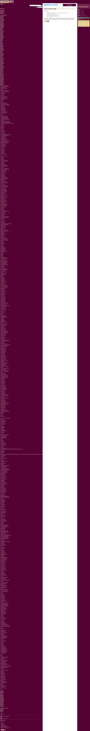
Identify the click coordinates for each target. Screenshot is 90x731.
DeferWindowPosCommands (4, 211)
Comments (2, 721)
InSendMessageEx (3, 421)
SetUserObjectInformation (4, 602)
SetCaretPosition (3, 564)
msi (1, 56)
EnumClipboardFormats (4, 258)
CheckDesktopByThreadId (4, 135)
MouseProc (2, 493)
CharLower (2, 124)
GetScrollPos (2, 380)
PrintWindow (2, 521)
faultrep (2, 31)
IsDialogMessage (3, 435)
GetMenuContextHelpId (4, 345)
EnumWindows (2, 270)
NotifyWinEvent (2, 501)
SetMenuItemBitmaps (3, 585)
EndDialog (2, 252)
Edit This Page (81, 11)
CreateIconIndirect (3, 170)
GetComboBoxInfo (3, 308)
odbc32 (2, 62)
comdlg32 (2, 20)
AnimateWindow (2, 93)
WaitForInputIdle (3, 676)
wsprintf (1, 689)
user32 (2, 84)
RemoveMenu (2, 542)
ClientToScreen (2, 145)
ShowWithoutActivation (4, 624)
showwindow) (2, 621)
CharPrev (1, 128)
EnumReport (2, 267)
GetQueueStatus (3, 373)
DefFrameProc (2, 212)
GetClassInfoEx (2, 296)
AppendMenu (2, 95)
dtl (1, 29)
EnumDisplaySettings (3, 263)
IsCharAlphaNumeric (3, 430)
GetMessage (2, 354)
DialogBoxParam (3, 225)
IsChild (1, 433)
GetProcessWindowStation (4, 371)
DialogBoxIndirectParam (4, 224)
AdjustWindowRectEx (3, 88)
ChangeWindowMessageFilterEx (5, 122)
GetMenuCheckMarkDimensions (5, 344)
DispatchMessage (3, 227)
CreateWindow (2, 175)
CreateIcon (2, 167)
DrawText (1, 245)
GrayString (2, 412)
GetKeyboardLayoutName (4, 332)
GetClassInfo (2, 295)
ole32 (2, 64)
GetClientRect (2, 301)
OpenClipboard (2, 506)
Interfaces (2, 12)
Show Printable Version (83, 15)
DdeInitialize (2, 196)
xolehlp (2, 705)
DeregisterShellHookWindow (4, 216)
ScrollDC (1, 549)
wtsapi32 (2, 704)
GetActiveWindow (3, 288)
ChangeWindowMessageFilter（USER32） (7, 123)
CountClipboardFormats (4, 160)
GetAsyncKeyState (3, 291)
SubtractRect (2, 628)
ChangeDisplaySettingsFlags (4, 119)
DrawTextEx (2, 246)
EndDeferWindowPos (3, 251)
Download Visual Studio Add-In (5, 727)
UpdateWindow (2, 668)
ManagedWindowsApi (3, 472)
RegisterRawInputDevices (4, 536)
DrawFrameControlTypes (4, 240)
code (1, 155)
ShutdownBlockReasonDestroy (5, 626)
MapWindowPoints (3, 476)
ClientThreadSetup (3, 144)
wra (1, 688)
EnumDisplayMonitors (3, 262)
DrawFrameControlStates (4, 239)
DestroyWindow (2, 222)
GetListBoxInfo (2, 341)
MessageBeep (2, 479)
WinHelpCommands (3, 685)
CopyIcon (1, 157)
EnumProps (2, 265)
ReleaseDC (2, 540)
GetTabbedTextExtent (3, 388)
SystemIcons (2, 634)
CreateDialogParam (3, 166)
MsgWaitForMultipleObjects (4, 496)
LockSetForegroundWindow (4, 465)
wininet (2, 697)
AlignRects (2, 89)
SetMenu (1, 581)
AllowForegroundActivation (4, 90)
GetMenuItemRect (3, 351)
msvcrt (2, 58)
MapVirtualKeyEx (3, 475)
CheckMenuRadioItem (3, 138)
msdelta (2, 54)
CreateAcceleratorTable (4, 161)
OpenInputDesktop (3, 509)
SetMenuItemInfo (3, 586)
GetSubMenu (2, 383)
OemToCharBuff (2, 504)
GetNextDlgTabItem (3, 364)
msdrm (2, 55)
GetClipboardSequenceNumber (5, 305)
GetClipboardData (3, 302)
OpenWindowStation (3, 511)
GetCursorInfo (2, 311)
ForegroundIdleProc (3, 282)
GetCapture (2, 292)
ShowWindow (2, 622)
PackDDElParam (3, 512)
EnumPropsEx (2, 266)
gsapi (2, 39)
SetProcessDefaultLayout (4, 589)
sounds (1, 627)
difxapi (2, 27)
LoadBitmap (2, 456)
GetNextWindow (2, 365)
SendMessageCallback (4, 557)
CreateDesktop (2, 164)
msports (2, 57)
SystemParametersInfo (3, 636)
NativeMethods (2, 500)
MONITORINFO (2, 491)
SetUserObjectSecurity (3, 603)
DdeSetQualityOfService (4, 204)
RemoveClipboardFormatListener (5, 541)
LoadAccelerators (3, 455)
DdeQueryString (2, 202)
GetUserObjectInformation (4, 394)
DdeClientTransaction (3, 181)
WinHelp (1, 684)
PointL (1, 517)
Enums (2, 11)
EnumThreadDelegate (3, 268)
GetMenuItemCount (3, 348)
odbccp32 (2, 63)
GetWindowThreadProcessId (4, 411)
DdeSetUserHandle (3, 205)
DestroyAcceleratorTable (4, 217)
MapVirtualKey (2, 474)
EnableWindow (2, 250)
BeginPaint (2, 99)
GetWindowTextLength (3, 410)
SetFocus (1, 576)
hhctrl (2, 40)
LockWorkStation (3, 467)
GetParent (2, 367)
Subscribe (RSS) (4, 718)
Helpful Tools (3, 723)
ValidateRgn (2, 672)
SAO (1, 546)
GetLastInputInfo (3, 339)
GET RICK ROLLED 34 (4, 287)
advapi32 (2, 16)
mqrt (2, 52)
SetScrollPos (2, 596)
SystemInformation (3, 635)
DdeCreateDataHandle (3, 185)
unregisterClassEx (3, 663)
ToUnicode (2, 644)
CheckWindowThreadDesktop (5, 140)
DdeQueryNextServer (3, 201)
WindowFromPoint (3, 679)
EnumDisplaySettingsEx (4, 264)
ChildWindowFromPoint (4, 141)
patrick (1, 514)
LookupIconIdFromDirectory (4, 468)
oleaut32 (2, 66)
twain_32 (2, 81)
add (69, 18)
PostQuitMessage (3, 519)
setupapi (2, 79)
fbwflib (2, 32)
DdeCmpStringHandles (4, 182)
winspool (2, 700)
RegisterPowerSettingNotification (5, 535)
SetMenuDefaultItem (3, 583)
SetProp (1, 592)
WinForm (1, 683)
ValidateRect (2, 671)
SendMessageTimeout (3, 558)
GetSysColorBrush (3, 385)
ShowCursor (2, 617)
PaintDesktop (2, 513)
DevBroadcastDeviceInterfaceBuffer (5, 223)
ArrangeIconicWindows (4, 96)
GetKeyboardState (3, 333)
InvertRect (2, 428)
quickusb (2, 74)
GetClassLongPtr (3, 298)
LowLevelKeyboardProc (4, 470)
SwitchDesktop (2, 631)
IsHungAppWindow (3, 437)
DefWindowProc (2, 214)
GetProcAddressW (3, 369)
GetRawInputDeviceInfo (4, 375)
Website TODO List (4, 726)
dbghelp (2, 23)
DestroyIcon (2, 220)
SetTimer (1, 601)
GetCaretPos (2, 294)
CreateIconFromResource (4, 168)
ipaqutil (2, 710)
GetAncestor (2, 290)
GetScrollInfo (2, 379)
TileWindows (2, 641)
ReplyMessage (2, 544)
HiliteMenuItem (2, 416)
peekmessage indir (3, 515)
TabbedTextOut (2, 638)
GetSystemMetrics (3, 387)
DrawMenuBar (2, 243)
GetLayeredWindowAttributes (5, 340)
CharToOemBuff (2, 131)
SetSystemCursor (3, 599)
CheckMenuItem (3, 137)
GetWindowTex (2, 408)
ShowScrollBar (2, 619)
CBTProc (1, 115)
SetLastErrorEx (2, 579)
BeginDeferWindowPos (4, 98)
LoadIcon (1, 459)
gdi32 (2, 35)
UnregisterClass (2, 662)
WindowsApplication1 (3, 681)
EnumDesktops (2, 259)
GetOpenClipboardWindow (4, 366)
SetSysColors (2, 598)
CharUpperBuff (2, 133)
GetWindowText (2, 409)
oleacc (2, 65)
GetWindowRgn (2, 407)
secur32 (2, 78)
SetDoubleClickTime (3, 575)
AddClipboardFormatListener (4, 86)
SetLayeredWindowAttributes (4, 580)
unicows (2, 82)
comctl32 (2, 19)
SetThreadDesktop (3, 600)
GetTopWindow (2, 391)
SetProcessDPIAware (3, 590)
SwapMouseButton (3, 630)
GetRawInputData (3, 374)
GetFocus (1, 323)
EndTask (1, 255)
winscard (2, 699)
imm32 (2, 45)
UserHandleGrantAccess (4, 670)
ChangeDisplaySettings (4, 117)
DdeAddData (2, 180)
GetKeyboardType (3, 334)
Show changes (81, 19)
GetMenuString (2, 353)
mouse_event (2, 494)
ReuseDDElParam (3, 545)
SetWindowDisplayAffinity (4, 605)
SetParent (2, 588)
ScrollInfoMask (2, 550)
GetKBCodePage (3, 329)
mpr (1, 51)
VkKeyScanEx (2, 675)
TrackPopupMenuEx (3, 648)
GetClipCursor (2, 307)
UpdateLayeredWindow (4, 667)
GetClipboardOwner (3, 304)
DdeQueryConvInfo (3, 200)
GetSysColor (2, 384)
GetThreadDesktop (3, 389)
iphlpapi (2, 46)
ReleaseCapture (2, 539)
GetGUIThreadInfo (3, 326)
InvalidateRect (2, 426)
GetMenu (1, 342)
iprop (2, 47)
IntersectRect (2, 424)
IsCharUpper (2, 432)
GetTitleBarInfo (2, 390)
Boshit (1, 101)
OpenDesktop (2, 507)
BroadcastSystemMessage (4, 103)
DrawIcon (1, 241)
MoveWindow (2, 495)
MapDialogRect (2, 473)
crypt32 (2, 22)
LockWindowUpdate (3, 466)
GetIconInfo (2, 327)
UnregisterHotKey (3, 665)
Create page (69, 5)
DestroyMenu (2, 221)
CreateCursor (2, 163)
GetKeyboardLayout (3, 330)
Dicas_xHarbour (2, 226)
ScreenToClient (2, 548)
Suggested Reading (4, 725)
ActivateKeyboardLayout (4, 85)
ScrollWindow (2, 551)
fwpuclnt (2, 34)
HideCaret (2, 415)
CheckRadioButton (3, 139)
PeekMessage (2, 516)
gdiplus (2, 36)
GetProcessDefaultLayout (4, 370)
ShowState (2, 620)
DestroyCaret (2, 218)
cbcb (1, 114)
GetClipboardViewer (3, 306)
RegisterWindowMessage (4, 538)
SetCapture (2, 561)
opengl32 (2, 67)
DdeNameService (3, 198)
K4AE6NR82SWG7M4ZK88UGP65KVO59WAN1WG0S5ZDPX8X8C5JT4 (11, 449)
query (2, 73)
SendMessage (2, 556)
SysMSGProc (2, 633)
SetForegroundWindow (4, 577)
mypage (1, 498)
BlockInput (2, 100)
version (2, 692)
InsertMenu (2, 422)
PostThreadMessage (3, 520)
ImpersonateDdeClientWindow (5, 418)
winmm (2, 698)
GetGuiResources (3, 325)
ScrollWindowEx (2, 552)
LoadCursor (2, 457)
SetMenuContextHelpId (4, 582)
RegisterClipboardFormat (4, 531)
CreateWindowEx (3, 176)
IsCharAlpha (2, 429)
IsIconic (1, 438)
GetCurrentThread (3, 309)
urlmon (2, 83)
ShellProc (1, 615)
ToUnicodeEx (2, 645)
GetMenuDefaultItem (3, 346)
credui (2, 21)
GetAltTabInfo (2, 289)
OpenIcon (1, 508)
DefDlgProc (2, 209)
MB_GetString (2, 477)
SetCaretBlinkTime (3, 562)
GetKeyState (2, 336)
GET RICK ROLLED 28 (4, 286)
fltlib (1, 33)
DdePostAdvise (2, 199)
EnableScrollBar (2, 249)
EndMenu (1, 253)
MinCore (2, 50)
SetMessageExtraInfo (3, 587)
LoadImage (2, 460)
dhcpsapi (2, 26)
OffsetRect (2, 505)
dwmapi (2, 30)
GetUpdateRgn (2, 393)
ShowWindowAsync (3, 623)
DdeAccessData (2, 179)
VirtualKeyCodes (3, 673)
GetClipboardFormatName (4, 303)
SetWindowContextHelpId (4, 604)
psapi (2, 71)
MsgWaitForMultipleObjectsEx (5, 497)
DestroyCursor (2, 219)
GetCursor (2, 310)
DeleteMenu (2, 215)
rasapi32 (2, 75)
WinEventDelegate (3, 682)
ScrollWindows (2, 553)
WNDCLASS (2, 686)
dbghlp (2, 24)
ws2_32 (2, 703)
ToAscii (1, 642)
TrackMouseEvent (3, 646)
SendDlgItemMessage (3, 554)
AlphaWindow (2, 92)
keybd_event (2, 450)
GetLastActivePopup (3, 337)
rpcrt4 (2, 76)
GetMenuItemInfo (3, 350)
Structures (2, 13)
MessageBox (2, 480)
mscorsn (2, 53)
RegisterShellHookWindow (4, 537)
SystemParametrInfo (3, 637)
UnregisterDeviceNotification (4, 664)
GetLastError (2, 338)
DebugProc (2, 208)
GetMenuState (2, 352)
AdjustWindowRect (3, 87)
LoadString (2, 464)
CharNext (1, 126)
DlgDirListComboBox (3, 229)
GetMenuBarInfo (3, 343)
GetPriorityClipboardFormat (4, 368)
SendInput (2, 555)
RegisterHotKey (2, 533)
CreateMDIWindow (3, 171)
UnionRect (2, 659)
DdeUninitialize (2, 207)
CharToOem (2, 130)
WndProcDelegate (3, 687)
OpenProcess (2, 510)
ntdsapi (2, 61)
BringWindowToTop (3, 102)
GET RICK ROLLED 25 (4, 285)
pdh (1, 68)
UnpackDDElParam (3, 661)
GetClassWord (2, 300)
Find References (82, 13)
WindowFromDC (3, 678)
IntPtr (1, 425)
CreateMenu (2, 172)
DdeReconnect (2, 203)
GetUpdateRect (2, 392)
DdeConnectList (2, 184)
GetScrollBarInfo (3, 378)
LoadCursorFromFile (3, 458)
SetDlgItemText (2, 574)
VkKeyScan (2, 674)
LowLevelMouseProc (3, 471)
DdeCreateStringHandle (4, 186)
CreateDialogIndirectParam (4, 165)
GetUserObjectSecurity (4, 395)
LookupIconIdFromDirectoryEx (5, 469)
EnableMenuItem (3, 248)
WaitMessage (2, 677)
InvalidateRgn (2, 427)
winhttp (2, 696)
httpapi (2, 43)
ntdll (1, 60)
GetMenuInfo (2, 347)
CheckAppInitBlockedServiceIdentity (6, 134)
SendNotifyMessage (3, 559)
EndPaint (1, 254)
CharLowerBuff (2, 125)
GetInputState (2, 328)
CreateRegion (2, 174)
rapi (1, 711)
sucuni (1, 629)
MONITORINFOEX (3, 492)
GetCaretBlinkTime (3, 293)
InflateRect (2, 419)
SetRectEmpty (2, 594)
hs (0, 417)
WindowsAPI (2, 680)
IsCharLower (2, 431)
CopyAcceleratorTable (3, 156)
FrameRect (2, 283)
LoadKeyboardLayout (3, 461)
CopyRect (2, 159)
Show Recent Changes (5, 716)
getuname (2, 37)
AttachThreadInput (3, 97)
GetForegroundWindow (4, 324)
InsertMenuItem (2, 423)
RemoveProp (2, 543)
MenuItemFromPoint (3, 478)
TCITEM (1, 639)
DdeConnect (2, 183)
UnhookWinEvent (3, 658)
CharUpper (2, 132)
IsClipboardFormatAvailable (4, 434)
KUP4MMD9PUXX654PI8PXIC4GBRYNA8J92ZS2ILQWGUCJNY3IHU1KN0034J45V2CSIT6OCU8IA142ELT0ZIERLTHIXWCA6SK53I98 (21, 454)
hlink (2, 42)
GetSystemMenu (3, 386)
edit (64, 18)
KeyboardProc (2, 452)
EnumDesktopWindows (4, 260)
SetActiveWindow (3, 560)
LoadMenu (2, 462)
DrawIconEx (2, 242)
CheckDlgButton (2, 136)
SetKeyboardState (3, 578)
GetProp (1, 372)
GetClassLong (2, 297)
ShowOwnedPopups (3, 618)
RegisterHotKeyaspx (3, 534)
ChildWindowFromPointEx (4, 142)
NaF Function (2, 499)
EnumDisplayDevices (3, 261)
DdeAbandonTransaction (4, 178)
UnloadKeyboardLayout (4, 660)
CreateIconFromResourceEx (4, 169)
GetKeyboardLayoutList (4, 331)
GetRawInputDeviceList (4, 377)
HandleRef (2, 413)
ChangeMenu (2, 120)
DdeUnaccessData (3, 206)
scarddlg (2, 77)
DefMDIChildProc (3, 213)
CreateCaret (2, 162)
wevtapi (2, 694)
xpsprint (2, 706)
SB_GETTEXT (2, 547)
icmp (2, 44)
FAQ (1, 722)
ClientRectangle (2, 143)
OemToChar (2, 503)
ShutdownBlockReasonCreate (5, 625)
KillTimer (1, 453)
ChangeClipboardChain (4, 116)
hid (1, 41)
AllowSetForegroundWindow (4, 91)
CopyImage (2, 158)
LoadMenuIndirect (3, 463)
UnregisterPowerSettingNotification (5, 666)
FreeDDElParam (3, 284)
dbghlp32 (2, 25)
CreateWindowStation (3, 177)
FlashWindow (2, 280)
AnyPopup (2, 94)
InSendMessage (2, 420)
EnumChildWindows (3, 257)
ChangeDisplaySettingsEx (4, 118)
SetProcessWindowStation (4, 591)
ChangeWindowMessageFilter (5, 121)
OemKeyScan (2, 502)
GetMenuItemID (2, 349)
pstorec (2, 72)
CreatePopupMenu (3, 173)
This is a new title (3, 640)
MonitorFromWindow (3, 490)
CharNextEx (2, 127)
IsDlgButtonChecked (3, 436)
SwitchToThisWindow (3, 632)
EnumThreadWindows (3, 269)
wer (1, 693)
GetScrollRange (2, 381)
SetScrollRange (2, 597)
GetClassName (2, 299)
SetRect (1, 593)
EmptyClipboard (2, 247)
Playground (2, 724)
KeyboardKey (2, 451)
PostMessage (2, 518)
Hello (1, 414)
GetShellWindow (3, 382)
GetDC (1, 313)
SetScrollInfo (2, 595)
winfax (2, 695)
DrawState (2, 244)
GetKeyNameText (3, 335)
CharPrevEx (2, 129)
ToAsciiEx (1, 643)
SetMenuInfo (2, 584)
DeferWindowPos (3, 210)
